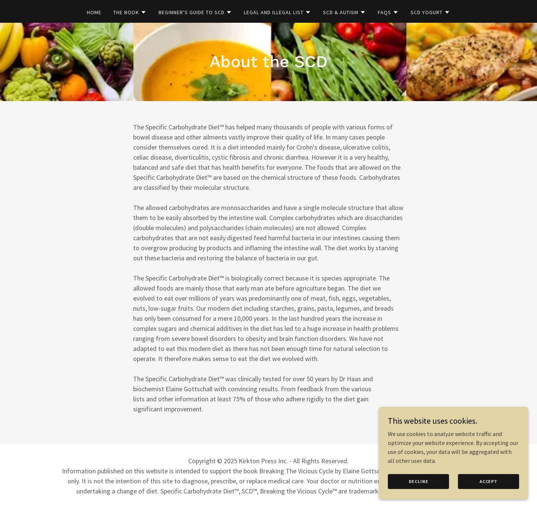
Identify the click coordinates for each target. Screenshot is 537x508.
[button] (130, 12)
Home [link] (94, 12)
